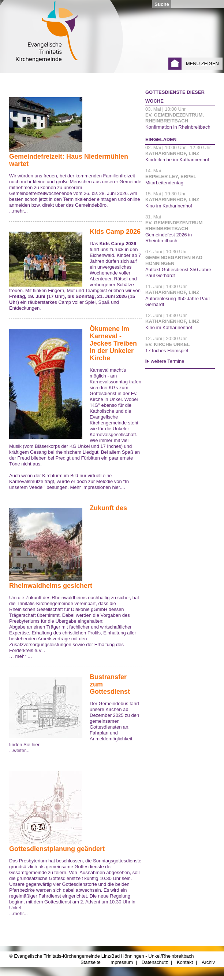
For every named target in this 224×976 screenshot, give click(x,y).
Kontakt (185, 962)
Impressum (121, 962)
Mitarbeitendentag (164, 182)
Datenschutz (155, 962)
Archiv (208, 962)
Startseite (175, 64)
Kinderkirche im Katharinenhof (177, 159)
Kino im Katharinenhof (168, 206)
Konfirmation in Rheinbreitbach (177, 127)
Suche (161, 4)
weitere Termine (167, 361)
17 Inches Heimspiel (166, 350)
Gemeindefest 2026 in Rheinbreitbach (168, 237)
